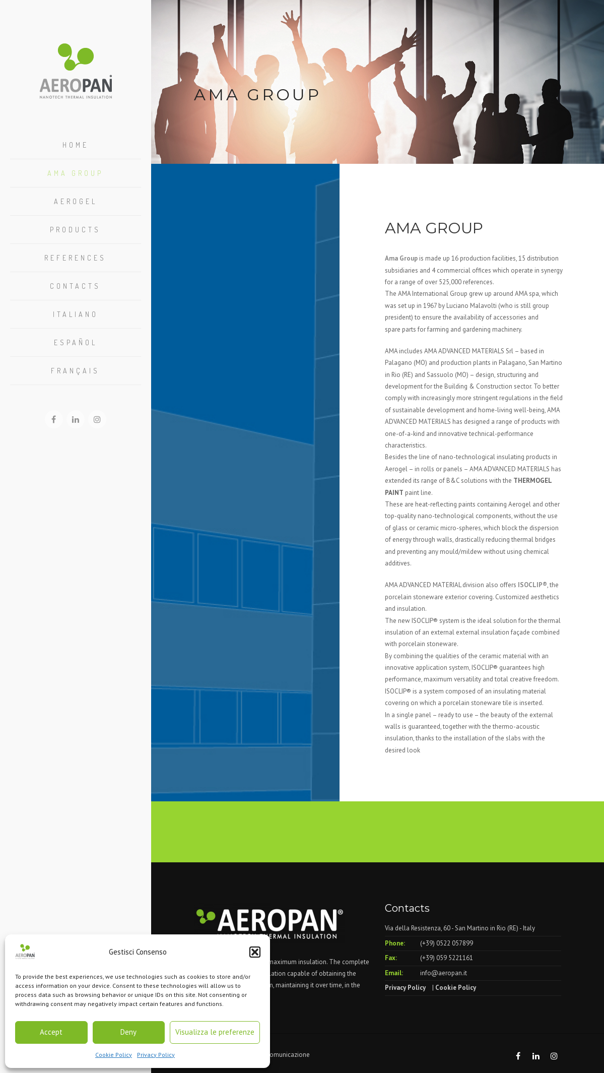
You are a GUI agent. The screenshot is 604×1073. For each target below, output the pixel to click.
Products (75, 229)
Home (75, 145)
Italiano (75, 314)
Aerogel (75, 201)
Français (75, 370)
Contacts (75, 286)
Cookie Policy (113, 1054)
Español (75, 342)
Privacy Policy (156, 1054)
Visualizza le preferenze (214, 1032)
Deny (128, 1032)
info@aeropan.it (443, 973)
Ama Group (75, 173)
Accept (51, 1032)
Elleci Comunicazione (279, 1054)
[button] (255, 952)
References (75, 258)
